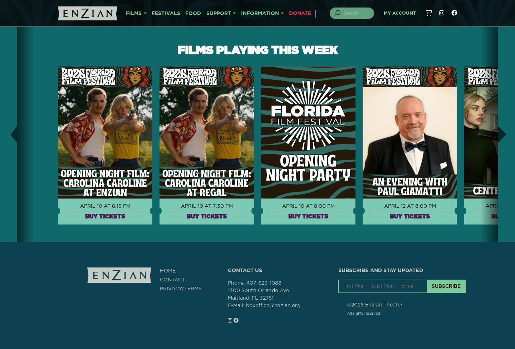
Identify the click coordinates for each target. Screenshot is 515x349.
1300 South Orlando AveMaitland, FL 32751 (258, 294)
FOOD (193, 13)
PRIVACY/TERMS (181, 288)
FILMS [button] (134, 13)
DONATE (300, 13)
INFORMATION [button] (260, 13)
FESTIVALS (166, 13)
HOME (168, 271)
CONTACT (172, 279)
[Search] (356, 13)
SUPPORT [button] (218, 13)
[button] (8, 134)
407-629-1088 (263, 283)
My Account (400, 13)
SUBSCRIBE (446, 286)
